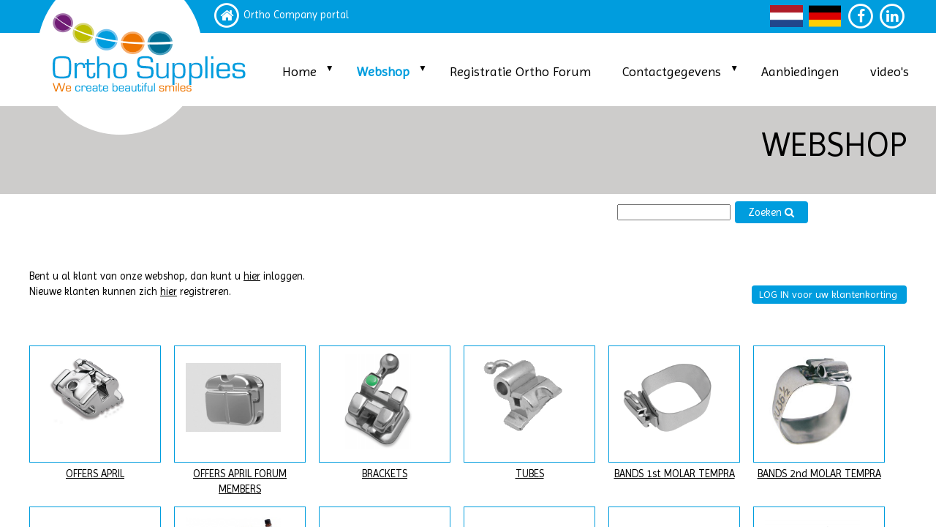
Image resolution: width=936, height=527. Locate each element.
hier (252, 276)
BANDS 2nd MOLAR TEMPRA (819, 474)
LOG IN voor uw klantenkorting (828, 294)
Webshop (383, 71)
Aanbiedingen (800, 71)
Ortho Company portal (296, 15)
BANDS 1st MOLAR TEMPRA (674, 474)
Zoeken (771, 212)
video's (889, 71)
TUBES (530, 474)
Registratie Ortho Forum (520, 71)
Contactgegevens (671, 71)
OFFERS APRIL (95, 474)
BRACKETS (384, 474)
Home (299, 71)
